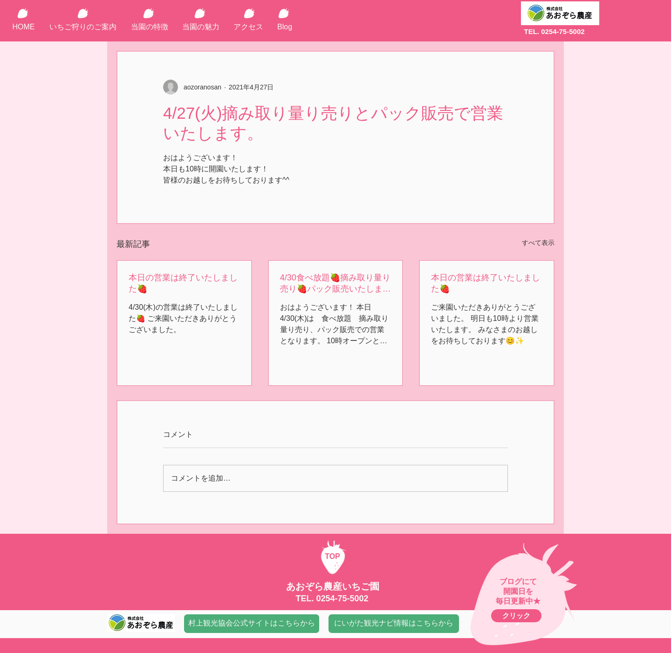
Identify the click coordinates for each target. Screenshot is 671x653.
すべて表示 (538, 242)
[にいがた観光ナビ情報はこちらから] (394, 623)
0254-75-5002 (342, 598)
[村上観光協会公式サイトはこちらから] (251, 623)
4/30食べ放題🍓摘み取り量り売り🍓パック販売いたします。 (335, 283)
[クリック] (516, 615)
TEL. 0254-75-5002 (554, 31)
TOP (332, 556)
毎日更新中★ (518, 601)
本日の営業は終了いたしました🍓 (183, 283)
